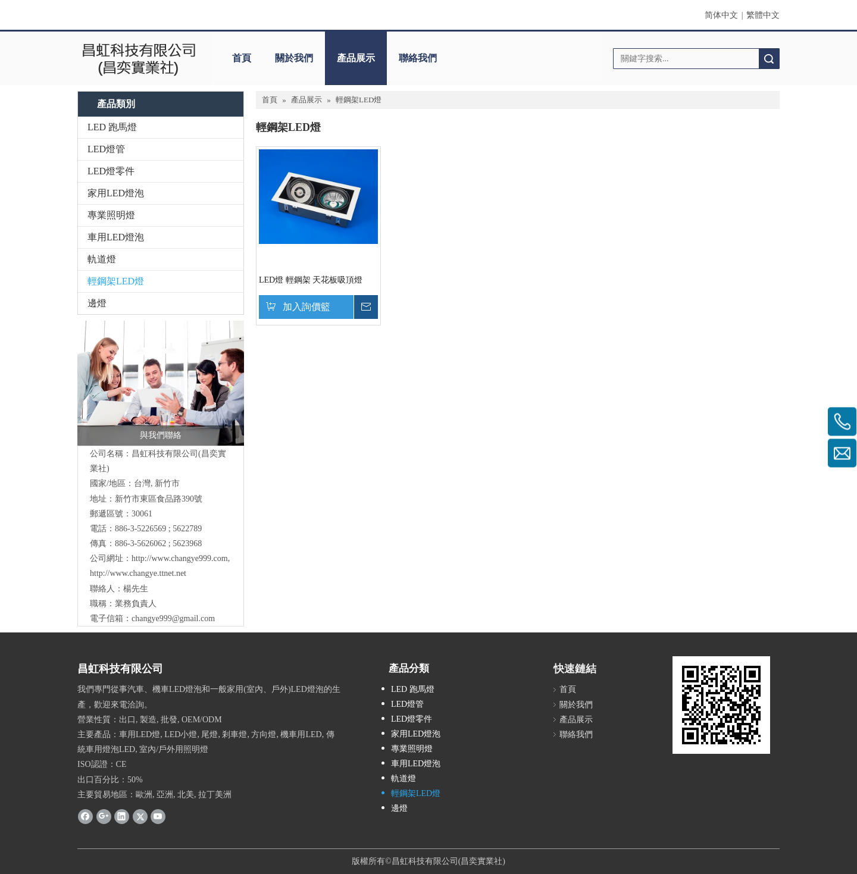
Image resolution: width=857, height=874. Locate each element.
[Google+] (103, 816)
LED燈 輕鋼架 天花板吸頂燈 (310, 279)
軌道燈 (101, 259)
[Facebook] (85, 816)
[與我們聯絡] (160, 383)
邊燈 (97, 303)
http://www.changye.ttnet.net (138, 573)
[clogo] (138, 58)
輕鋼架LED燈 (115, 281)
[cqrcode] (721, 705)
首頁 (241, 58)
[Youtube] (158, 816)
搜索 (769, 58)
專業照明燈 (111, 215)
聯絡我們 (418, 58)
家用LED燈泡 (115, 193)
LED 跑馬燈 (112, 127)
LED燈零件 (111, 171)
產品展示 (356, 58)
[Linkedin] (121, 816)
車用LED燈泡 (115, 237)
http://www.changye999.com (180, 558)
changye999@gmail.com (173, 618)
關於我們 (294, 58)
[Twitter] (140, 816)
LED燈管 (106, 149)
